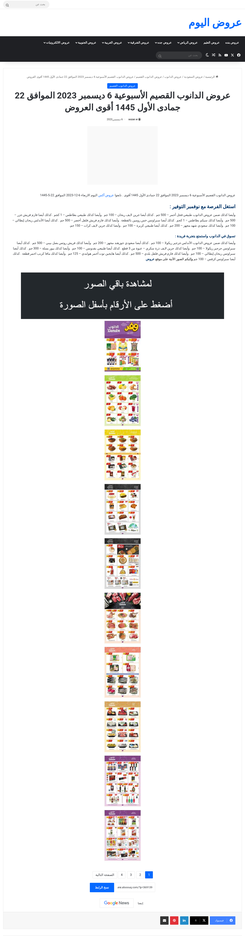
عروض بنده (232, 42)
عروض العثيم (211, 42)
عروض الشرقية (139, 42)
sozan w (133, 119)
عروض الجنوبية (87, 42)
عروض (150, 259)
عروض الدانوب (173, 76)
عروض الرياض (188, 42)
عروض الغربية (113, 42)
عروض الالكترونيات (57, 42)
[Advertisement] (122, 155)
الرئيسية (211, 76)
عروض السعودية (193, 76)
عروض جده (164, 42)
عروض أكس (106, 195)
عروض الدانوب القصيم (149, 76)
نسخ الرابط (102, 887)
